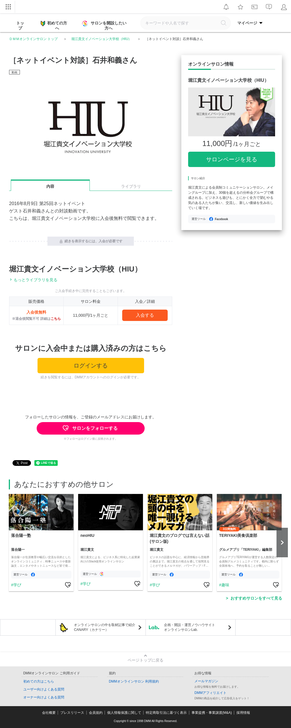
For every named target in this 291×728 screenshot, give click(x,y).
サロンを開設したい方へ (104, 25)
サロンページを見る (231, 159)
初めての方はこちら (38, 681)
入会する (145, 315)
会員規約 (96, 713)
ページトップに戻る (145, 660)
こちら (56, 319)
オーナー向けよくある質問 (43, 697)
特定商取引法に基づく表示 (166, 713)
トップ (20, 25)
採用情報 (243, 713)
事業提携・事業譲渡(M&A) (212, 713)
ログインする (91, 365)
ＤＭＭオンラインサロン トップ (33, 39)
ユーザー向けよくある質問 (43, 689)
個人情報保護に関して (124, 713)
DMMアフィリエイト (210, 693)
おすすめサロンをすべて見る (256, 598)
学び (17, 585)
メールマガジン (206, 681)
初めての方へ (54, 25)
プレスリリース (72, 713)
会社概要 (49, 713)
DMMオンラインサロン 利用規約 (134, 681)
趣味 (225, 585)
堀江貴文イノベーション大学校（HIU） (101, 39)
